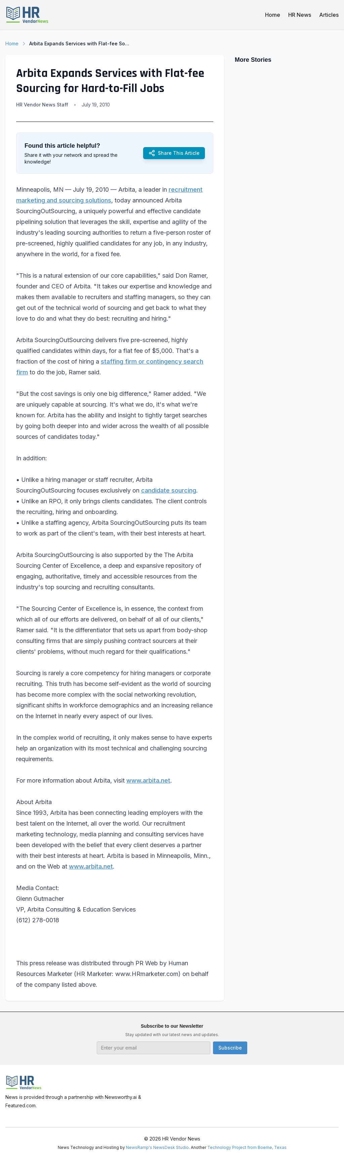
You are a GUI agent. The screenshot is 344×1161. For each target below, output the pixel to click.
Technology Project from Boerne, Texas (247, 1147)
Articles (329, 14)
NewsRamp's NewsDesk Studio (157, 1147)
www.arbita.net (148, 780)
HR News (299, 14)
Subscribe (230, 1048)
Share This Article (174, 153)
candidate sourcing (168, 490)
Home (272, 14)
